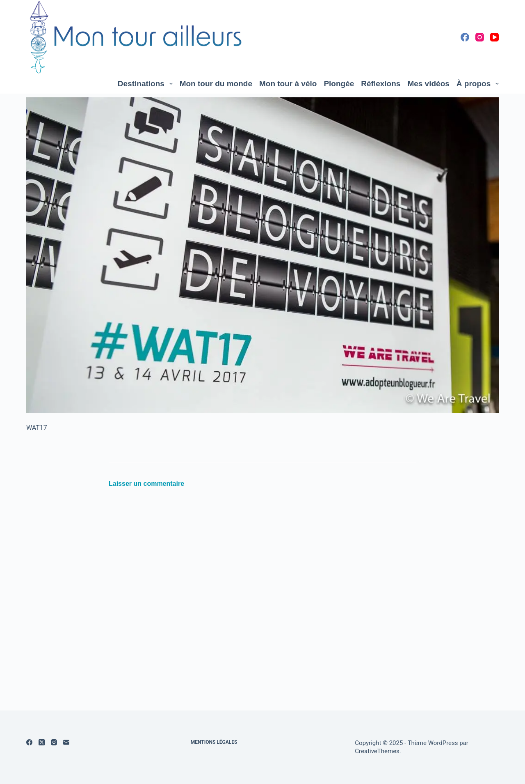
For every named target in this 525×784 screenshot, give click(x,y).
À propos (478, 84)
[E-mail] (66, 742)
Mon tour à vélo (288, 83)
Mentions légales (214, 742)
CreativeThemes (377, 751)
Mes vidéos (428, 83)
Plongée (339, 83)
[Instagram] (479, 37)
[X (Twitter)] (42, 742)
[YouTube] (494, 37)
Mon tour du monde (216, 83)
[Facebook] (465, 37)
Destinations (147, 84)
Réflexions (380, 83)
